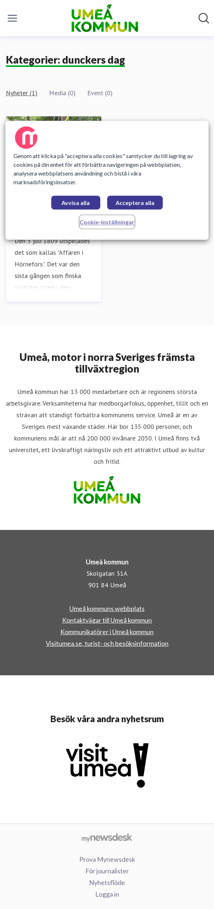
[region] (107, 180)
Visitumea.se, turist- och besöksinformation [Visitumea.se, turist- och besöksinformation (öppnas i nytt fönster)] (107, 643)
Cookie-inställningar (107, 222)
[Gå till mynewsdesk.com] (107, 837)
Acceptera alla (135, 203)
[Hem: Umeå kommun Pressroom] (105, 18)
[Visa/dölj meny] (12, 18)
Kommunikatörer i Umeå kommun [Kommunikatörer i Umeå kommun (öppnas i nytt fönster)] (107, 632)
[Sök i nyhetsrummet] (204, 18)
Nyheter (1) (21, 93)
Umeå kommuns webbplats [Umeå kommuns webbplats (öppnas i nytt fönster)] (107, 608)
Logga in (107, 894)
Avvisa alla (75, 203)
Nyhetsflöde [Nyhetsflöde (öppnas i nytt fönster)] (107, 882)
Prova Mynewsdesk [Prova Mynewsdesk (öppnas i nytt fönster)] (107, 859)
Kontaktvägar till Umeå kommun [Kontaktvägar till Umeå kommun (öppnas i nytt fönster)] (107, 620)
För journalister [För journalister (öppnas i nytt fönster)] (107, 871)
